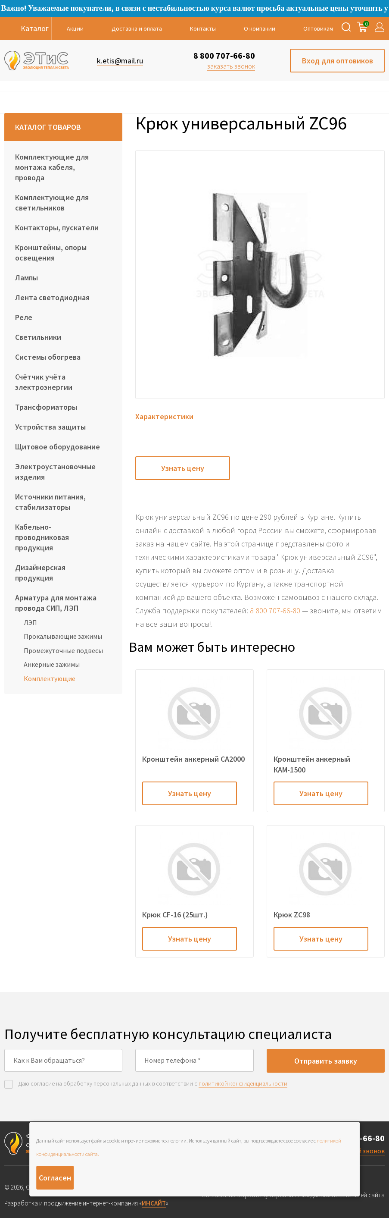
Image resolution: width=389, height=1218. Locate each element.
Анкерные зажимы (52, 664)
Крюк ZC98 (292, 915)
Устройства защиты (50, 427)
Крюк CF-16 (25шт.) (175, 915)
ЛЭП (30, 622)
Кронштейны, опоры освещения (51, 252)
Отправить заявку (325, 1061)
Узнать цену (182, 468)
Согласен (55, 1178)
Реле (23, 317)
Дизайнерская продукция (40, 572)
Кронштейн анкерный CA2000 (193, 759)
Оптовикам (318, 28)
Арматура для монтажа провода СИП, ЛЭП (55, 603)
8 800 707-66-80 (224, 55)
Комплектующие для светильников (52, 202)
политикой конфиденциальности (243, 1083)
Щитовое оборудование (57, 447)
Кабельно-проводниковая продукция (42, 537)
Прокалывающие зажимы (63, 636)
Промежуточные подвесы (63, 650)
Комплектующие (49, 678)
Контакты (203, 28)
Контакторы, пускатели (57, 227)
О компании (259, 28)
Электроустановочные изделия (55, 471)
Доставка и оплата (137, 28)
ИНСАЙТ (154, 1203)
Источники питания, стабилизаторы (50, 502)
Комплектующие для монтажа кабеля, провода (52, 167)
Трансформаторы (46, 407)
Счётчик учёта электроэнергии (43, 382)
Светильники (38, 337)
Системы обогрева (48, 357)
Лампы (26, 278)
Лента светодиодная (52, 297)
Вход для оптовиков (337, 61)
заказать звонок (231, 66)
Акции (75, 28)
